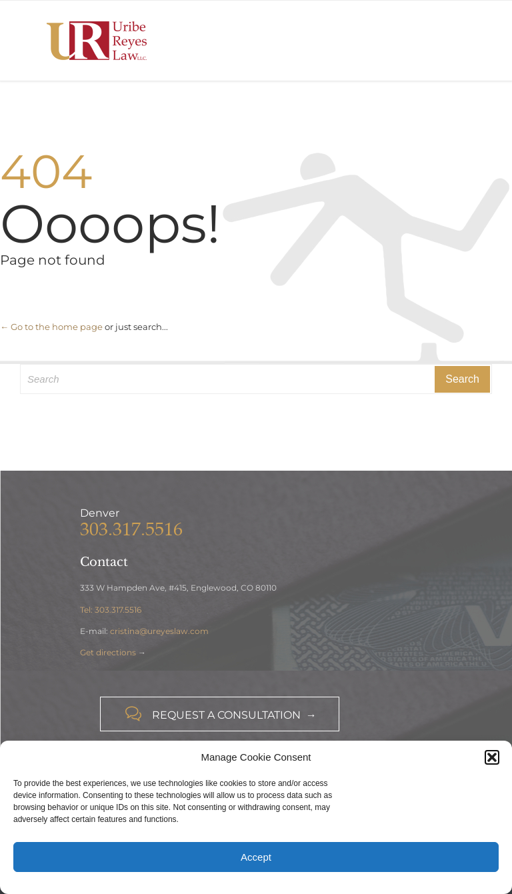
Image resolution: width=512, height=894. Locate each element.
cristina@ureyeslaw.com (159, 631)
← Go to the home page (51, 326)
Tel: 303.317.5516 (110, 610)
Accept (256, 857)
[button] (492, 757)
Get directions (108, 652)
